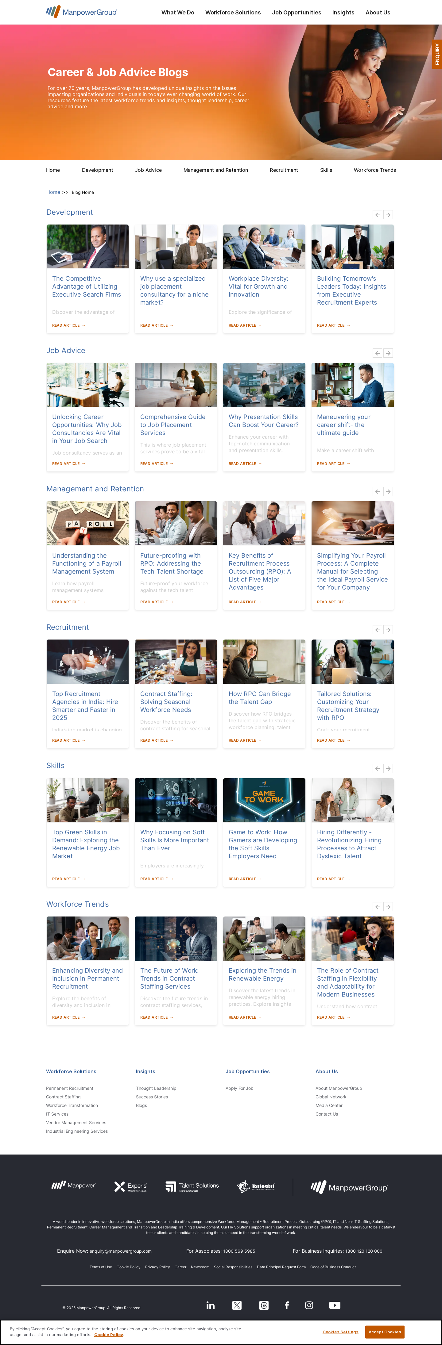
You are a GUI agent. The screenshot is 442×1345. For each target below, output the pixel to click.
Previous (376, 215)
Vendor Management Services (76, 1122)
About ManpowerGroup (339, 1088)
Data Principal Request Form (281, 1267)
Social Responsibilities (233, 1267)
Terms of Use (101, 1267)
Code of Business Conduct (333, 1267)
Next (386, 215)
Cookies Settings (341, 1331)
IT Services (57, 1114)
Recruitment (284, 170)
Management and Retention (216, 170)
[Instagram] (310, 1305)
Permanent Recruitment (69, 1088)
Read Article (65, 325)
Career (180, 1267)
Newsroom (200, 1267)
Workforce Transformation (72, 1105)
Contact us (327, 1114)
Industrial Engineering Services (77, 1131)
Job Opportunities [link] (248, 1071)
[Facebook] (287, 1305)
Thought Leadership (156, 1088)
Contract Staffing (63, 1096)
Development (97, 170)
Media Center (329, 1105)
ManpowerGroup (81, 13)
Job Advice (148, 170)
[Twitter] (238, 1305)
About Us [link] (327, 1071)
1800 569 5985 (239, 1251)
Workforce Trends (375, 170)
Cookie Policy (129, 1267)
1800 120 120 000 (363, 1251)
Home (53, 170)
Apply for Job (240, 1088)
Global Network (331, 1096)
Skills (326, 170)
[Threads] (264, 1305)
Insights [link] (145, 1071)
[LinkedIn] (211, 1305)
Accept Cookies (385, 1331)
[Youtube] (334, 1305)
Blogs (141, 1105)
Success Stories (152, 1096)
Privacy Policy (157, 1267)
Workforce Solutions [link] (71, 1071)
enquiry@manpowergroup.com (121, 1251)
